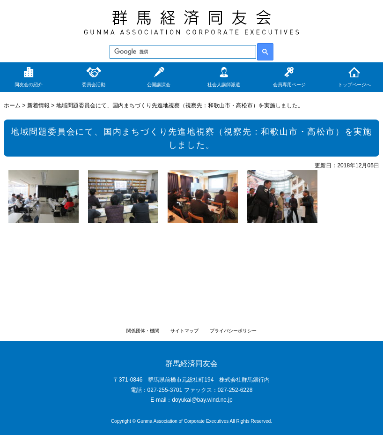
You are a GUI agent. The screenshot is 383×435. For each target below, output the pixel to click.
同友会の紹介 (29, 84)
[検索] (182, 52)
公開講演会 (158, 84)
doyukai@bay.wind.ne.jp (202, 400)
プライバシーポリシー (233, 330)
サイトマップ (184, 330)
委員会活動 (93, 84)
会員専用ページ (289, 84)
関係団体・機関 (142, 330)
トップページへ (354, 84)
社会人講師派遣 (223, 84)
